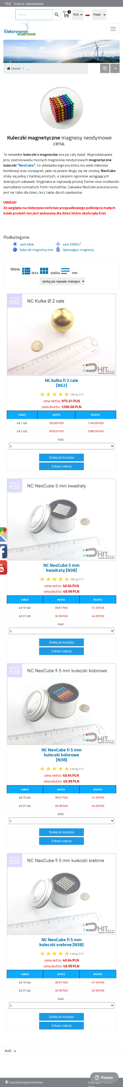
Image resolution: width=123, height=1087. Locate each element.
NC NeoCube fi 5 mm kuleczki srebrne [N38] (61, 942)
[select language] (99, 14)
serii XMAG (72, 244)
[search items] (33, 14)
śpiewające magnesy (78, 249)
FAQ (8, 3)
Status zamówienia (28, 3)
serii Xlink (27, 244)
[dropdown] (104, 68)
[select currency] (77, 14)
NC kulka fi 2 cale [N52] (61, 382)
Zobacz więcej (62, 466)
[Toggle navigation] (113, 28)
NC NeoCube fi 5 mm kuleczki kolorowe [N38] (62, 755)
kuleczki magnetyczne (36, 249)
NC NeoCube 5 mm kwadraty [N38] (61, 567)
